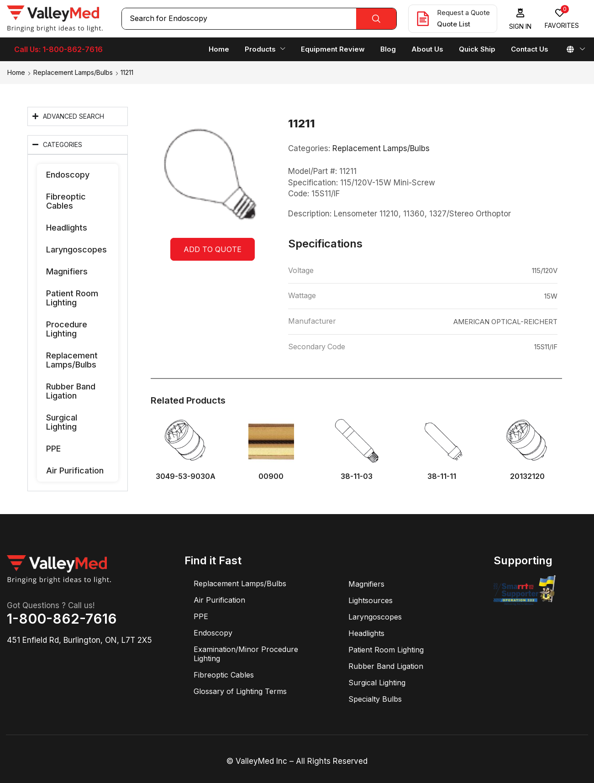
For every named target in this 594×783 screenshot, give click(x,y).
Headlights (66, 227)
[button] (520, 19)
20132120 (527, 476)
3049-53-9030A (186, 476)
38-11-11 (441, 476)
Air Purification (75, 470)
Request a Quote (463, 12)
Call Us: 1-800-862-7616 (58, 49)
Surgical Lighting (61, 422)
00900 (271, 476)
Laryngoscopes (76, 249)
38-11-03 (357, 476)
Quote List (453, 24)
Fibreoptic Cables (66, 201)
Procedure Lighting (66, 329)
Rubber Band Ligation (70, 391)
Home (16, 72)
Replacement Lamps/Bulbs (73, 72)
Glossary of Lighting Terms (240, 691)
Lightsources (370, 600)
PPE (53, 448)
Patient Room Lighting (72, 298)
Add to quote (213, 249)
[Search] (376, 18)
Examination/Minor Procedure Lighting (246, 654)
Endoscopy (67, 174)
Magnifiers (67, 271)
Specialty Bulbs (375, 699)
